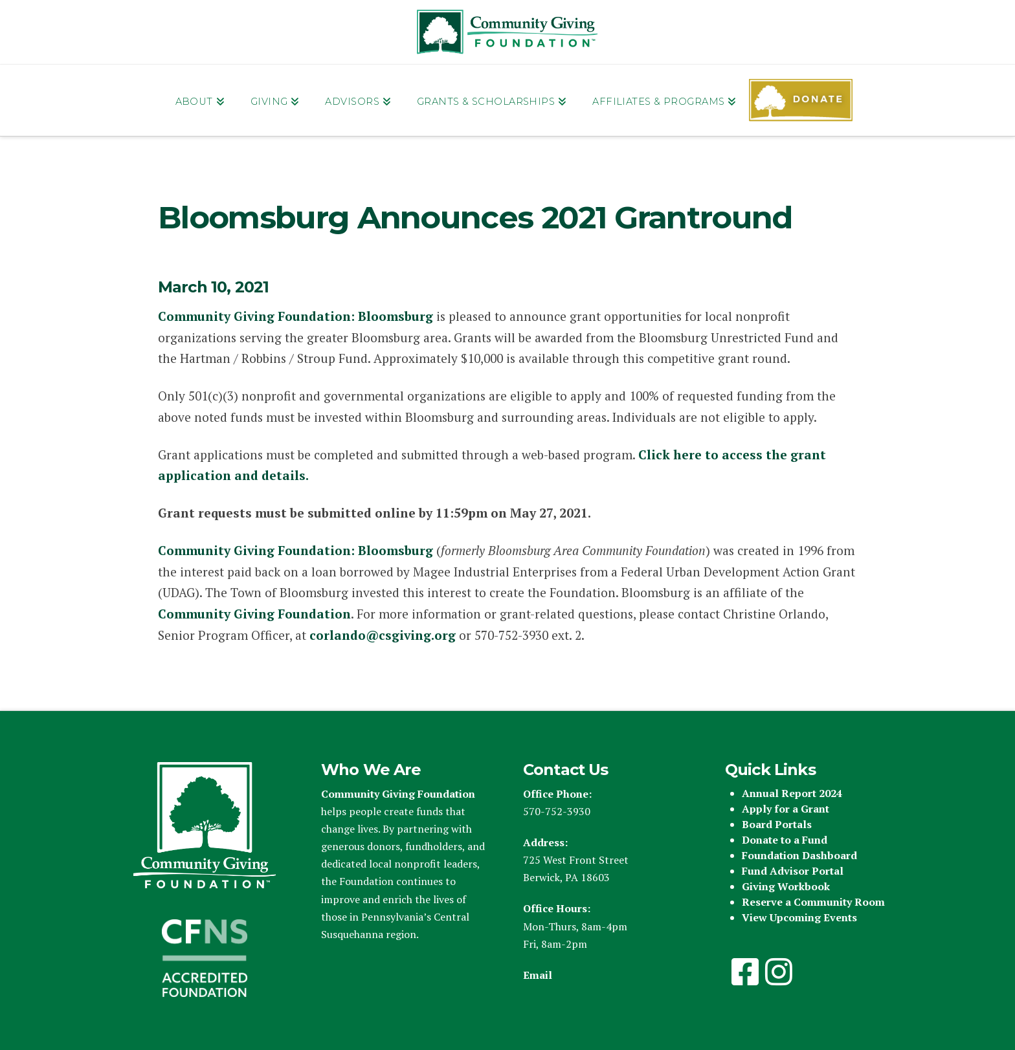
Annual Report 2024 (792, 793)
